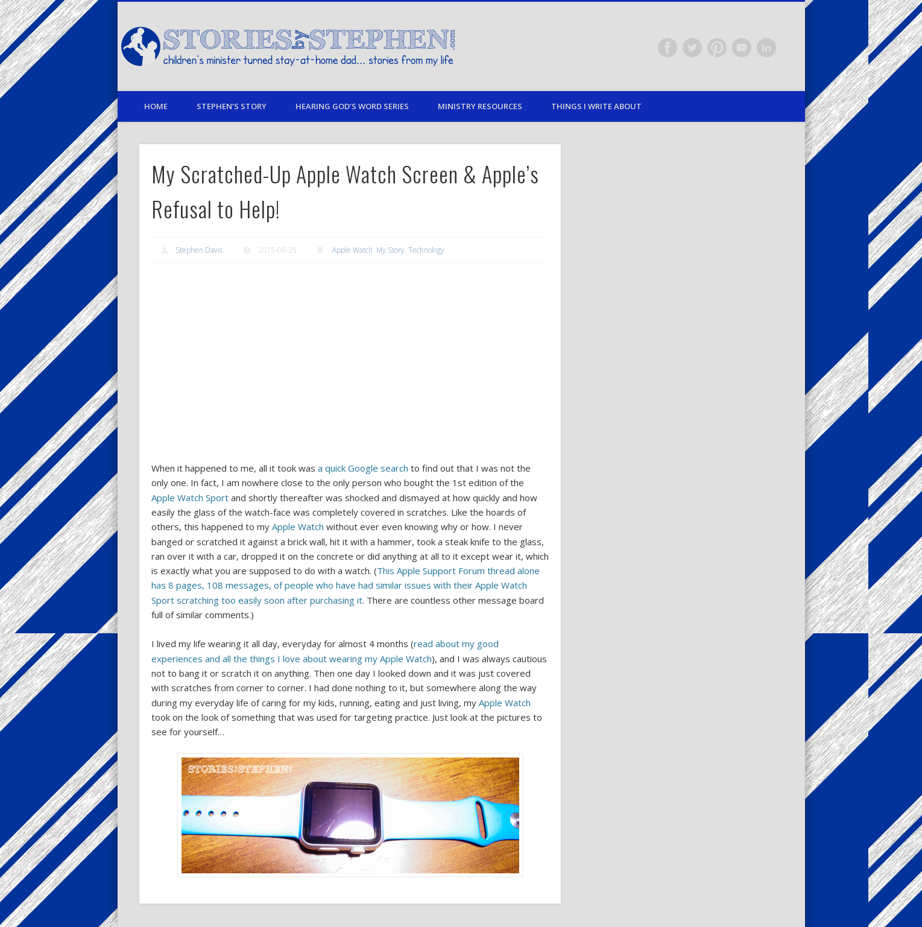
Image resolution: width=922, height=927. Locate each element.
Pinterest (717, 47)
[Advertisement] (350, 361)
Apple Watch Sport (190, 498)
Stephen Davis (199, 250)
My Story (390, 250)
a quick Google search (363, 468)
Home (156, 106)
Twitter (692, 47)
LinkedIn (766, 47)
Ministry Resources (480, 106)
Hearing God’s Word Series (352, 106)
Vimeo (741, 47)
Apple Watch (352, 250)
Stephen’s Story (232, 106)
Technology (426, 250)
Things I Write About (596, 106)
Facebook (667, 47)
